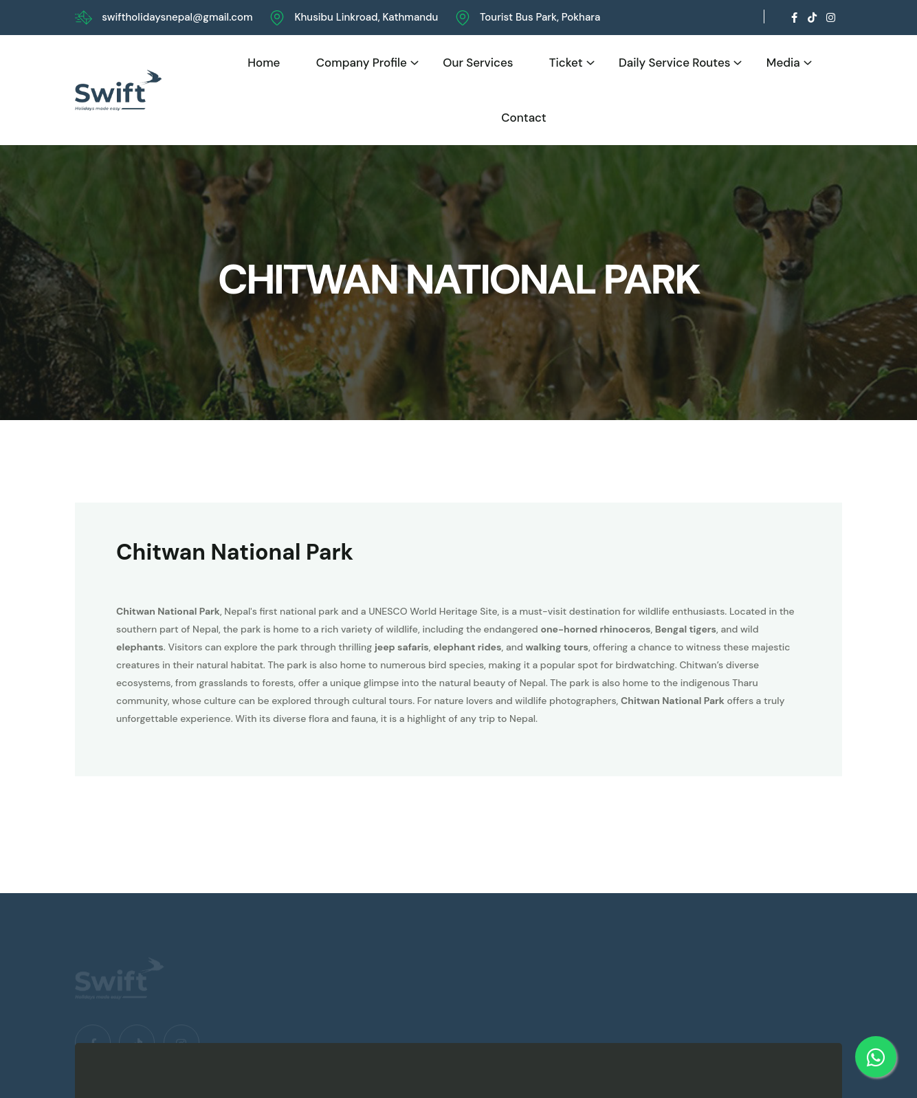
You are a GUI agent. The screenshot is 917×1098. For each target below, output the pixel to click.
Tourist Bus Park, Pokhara (540, 17)
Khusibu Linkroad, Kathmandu (366, 17)
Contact (523, 117)
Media (783, 62)
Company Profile (361, 62)
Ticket (566, 62)
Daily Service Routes (675, 62)
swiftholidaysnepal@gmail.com (177, 17)
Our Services (478, 62)
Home (263, 62)
